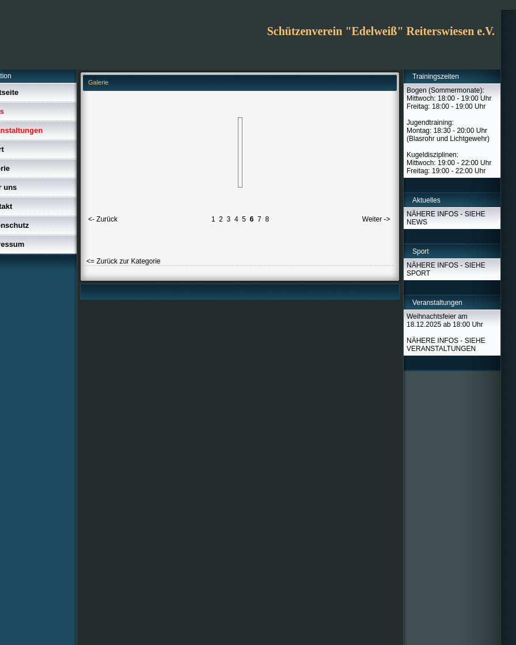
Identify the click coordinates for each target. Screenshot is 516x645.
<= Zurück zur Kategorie (123, 261)
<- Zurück (102, 219)
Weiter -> (376, 219)
